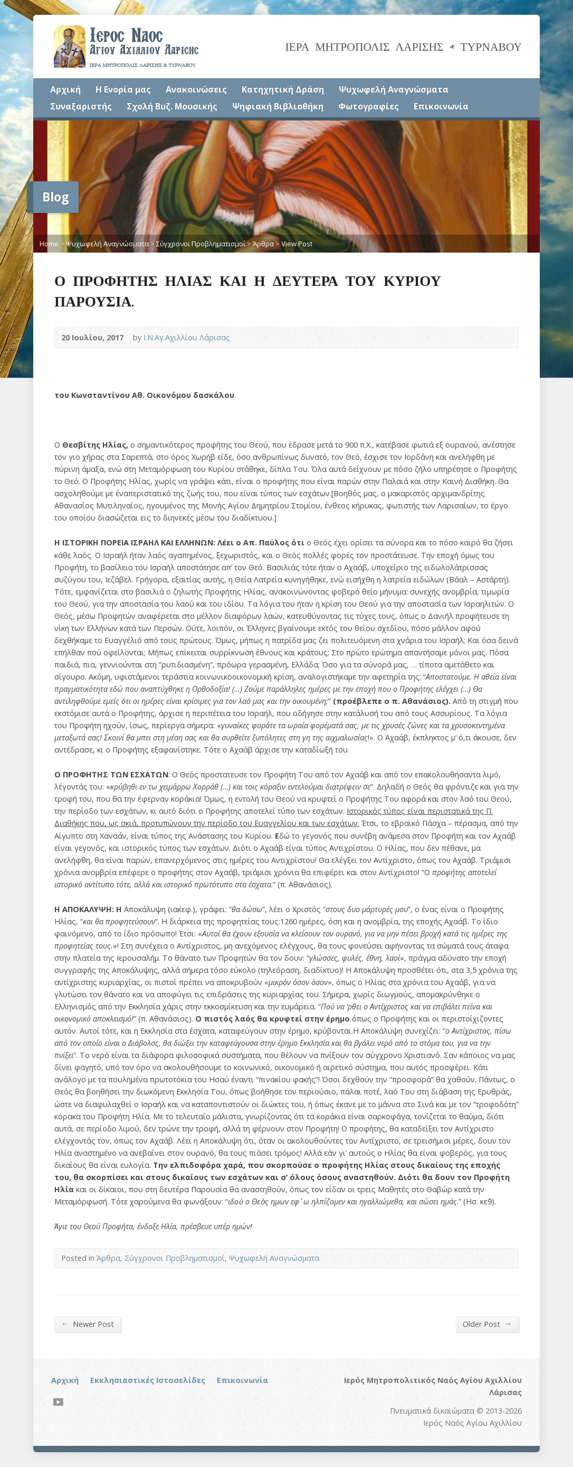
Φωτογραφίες (368, 106)
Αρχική (65, 89)
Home (49, 243)
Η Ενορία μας (123, 89)
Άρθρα (263, 243)
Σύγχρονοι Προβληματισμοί (200, 243)
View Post (296, 243)
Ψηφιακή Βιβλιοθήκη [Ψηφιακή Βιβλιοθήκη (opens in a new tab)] (277, 106)
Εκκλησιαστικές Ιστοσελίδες (147, 1380)
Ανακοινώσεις (196, 89)
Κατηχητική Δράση (283, 89)
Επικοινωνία (441, 106)
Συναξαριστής (81, 106)
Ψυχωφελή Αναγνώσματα (393, 89)
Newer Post (87, 1324)
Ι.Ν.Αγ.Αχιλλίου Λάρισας (187, 337)
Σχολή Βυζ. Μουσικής (172, 106)
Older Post (487, 1324)
